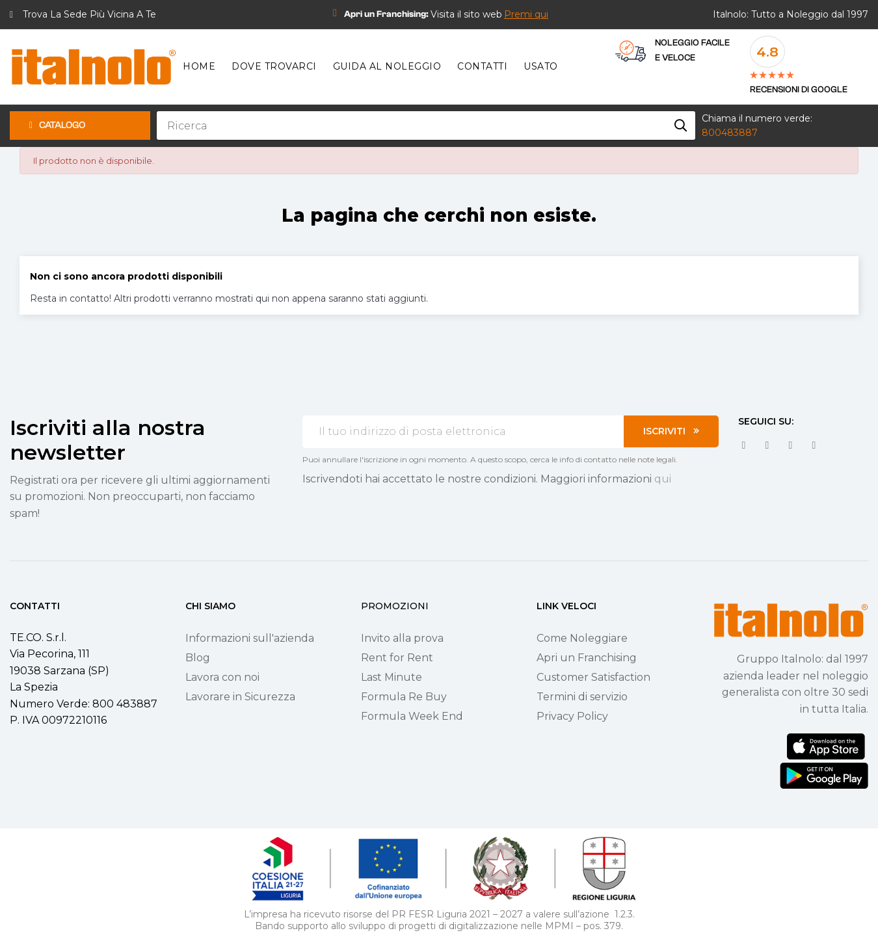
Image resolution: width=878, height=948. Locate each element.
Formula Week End (412, 716)
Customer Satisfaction (593, 677)
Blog (197, 658)
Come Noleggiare (582, 638)
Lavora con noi (222, 677)
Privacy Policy (572, 716)
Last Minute (391, 677)
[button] (526, 14)
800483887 (730, 132)
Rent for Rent (397, 658)
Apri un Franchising (587, 658)
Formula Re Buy (404, 697)
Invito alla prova (402, 638)
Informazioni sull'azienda (249, 638)
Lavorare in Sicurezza (240, 697)
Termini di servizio (582, 697)
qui (662, 479)
